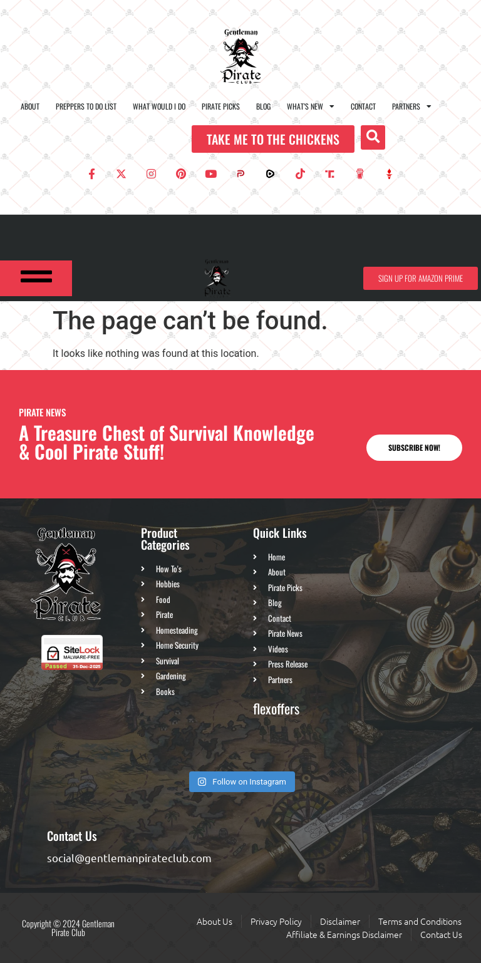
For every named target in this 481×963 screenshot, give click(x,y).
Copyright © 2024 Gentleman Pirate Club (68, 928)
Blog (263, 106)
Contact (363, 106)
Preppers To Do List (86, 106)
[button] (373, 137)
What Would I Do (159, 106)
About (30, 106)
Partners (412, 106)
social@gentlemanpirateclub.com (129, 857)
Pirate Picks (221, 106)
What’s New (310, 106)
